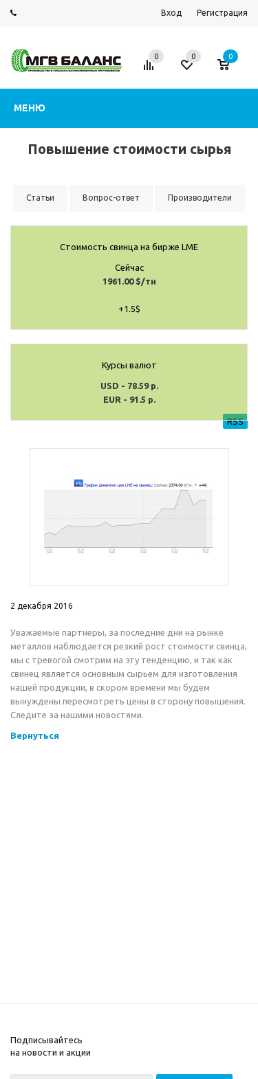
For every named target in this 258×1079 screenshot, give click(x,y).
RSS (235, 421)
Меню (29, 107)
